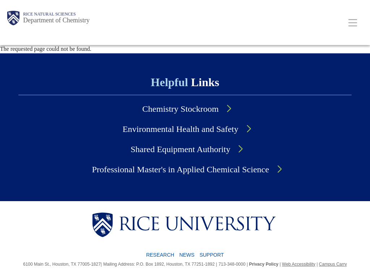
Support (211, 255)
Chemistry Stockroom (180, 109)
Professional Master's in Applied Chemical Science (180, 169)
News (186, 255)
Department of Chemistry (56, 20)
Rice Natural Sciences (49, 14)
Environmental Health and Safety (180, 129)
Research (160, 255)
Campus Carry (333, 264)
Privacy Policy (263, 264)
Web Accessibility (298, 264)
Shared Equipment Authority (181, 149)
